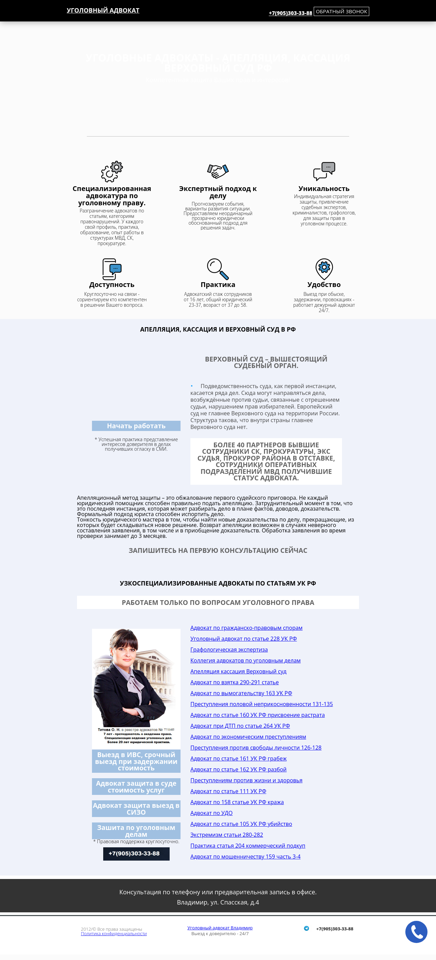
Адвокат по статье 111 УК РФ (228, 791)
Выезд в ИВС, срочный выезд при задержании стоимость (136, 761)
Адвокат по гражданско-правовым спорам (246, 627)
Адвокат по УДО (211, 813)
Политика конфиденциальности (114, 933)
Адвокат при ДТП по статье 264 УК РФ (240, 726)
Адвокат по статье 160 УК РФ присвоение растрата (257, 715)
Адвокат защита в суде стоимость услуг (136, 786)
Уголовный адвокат (103, 10)
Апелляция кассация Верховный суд (238, 671)
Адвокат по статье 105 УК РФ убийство (241, 824)
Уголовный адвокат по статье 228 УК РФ (243, 638)
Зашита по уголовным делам (136, 830)
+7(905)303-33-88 (290, 13)
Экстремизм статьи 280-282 (226, 834)
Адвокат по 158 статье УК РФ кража (237, 802)
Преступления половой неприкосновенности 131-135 (261, 704)
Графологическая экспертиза (229, 649)
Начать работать (136, 425)
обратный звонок (341, 11)
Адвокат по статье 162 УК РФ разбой (238, 769)
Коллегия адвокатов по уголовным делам (245, 660)
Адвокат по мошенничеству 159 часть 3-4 (245, 856)
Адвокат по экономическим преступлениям (248, 736)
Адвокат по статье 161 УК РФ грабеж (238, 758)
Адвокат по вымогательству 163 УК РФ (241, 693)
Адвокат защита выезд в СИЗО (136, 808)
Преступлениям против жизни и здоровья (246, 780)
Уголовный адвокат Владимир (219, 928)
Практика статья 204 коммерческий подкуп (247, 845)
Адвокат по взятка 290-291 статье (234, 682)
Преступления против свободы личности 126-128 (256, 747)
